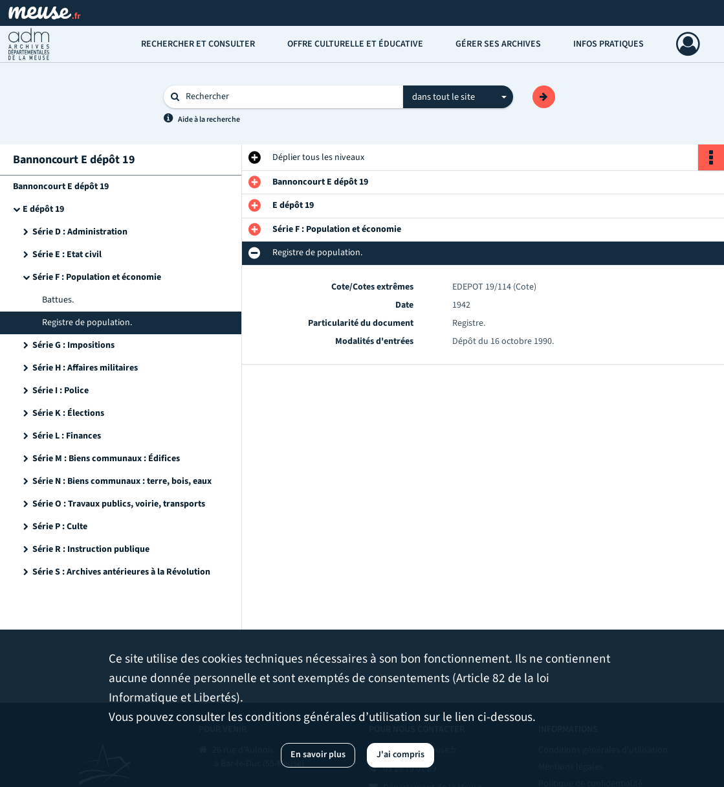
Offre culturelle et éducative (355, 44)
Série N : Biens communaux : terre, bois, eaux (122, 481)
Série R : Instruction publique (90, 549)
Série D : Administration (79, 231)
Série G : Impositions (73, 345)
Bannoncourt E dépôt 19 (61, 186)
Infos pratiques (608, 44)
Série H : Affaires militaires (85, 367)
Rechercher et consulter (198, 44)
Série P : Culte (59, 526)
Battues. (58, 299)
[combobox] (458, 97)
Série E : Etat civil (67, 254)
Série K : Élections (68, 413)
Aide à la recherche (209, 119)
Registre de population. (87, 322)
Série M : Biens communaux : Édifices (106, 458)
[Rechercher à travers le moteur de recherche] (290, 97)
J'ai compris (400, 754)
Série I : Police (60, 390)
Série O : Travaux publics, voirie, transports (118, 503)
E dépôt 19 (43, 209)
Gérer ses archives (498, 44)
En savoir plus (318, 754)
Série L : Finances (66, 435)
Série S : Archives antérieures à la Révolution (121, 571)
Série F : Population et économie (96, 277)
